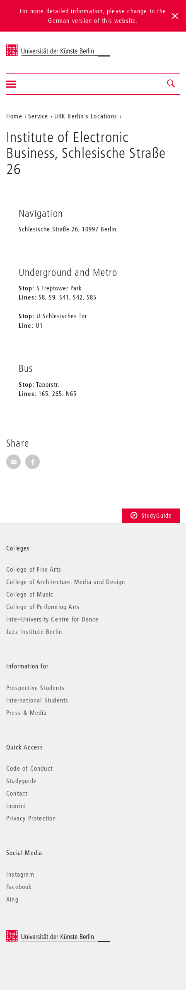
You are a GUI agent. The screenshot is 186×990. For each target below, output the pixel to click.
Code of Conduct (29, 768)
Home (14, 116)
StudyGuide (151, 515)
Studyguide (21, 780)
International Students (37, 700)
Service (38, 116)
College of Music (29, 594)
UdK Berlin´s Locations (85, 116)
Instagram (20, 874)
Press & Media (26, 712)
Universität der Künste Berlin (38, 47)
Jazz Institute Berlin (34, 631)
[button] (171, 84)
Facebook (19, 886)
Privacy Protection (31, 818)
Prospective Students (35, 687)
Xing (12, 899)
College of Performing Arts (43, 606)
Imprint (16, 805)
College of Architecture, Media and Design (65, 581)
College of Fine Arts (33, 569)
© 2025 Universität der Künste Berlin (49, 934)
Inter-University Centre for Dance (52, 619)
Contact (16, 793)
